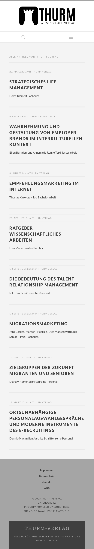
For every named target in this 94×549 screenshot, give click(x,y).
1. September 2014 (21, 313)
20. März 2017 (18, 71)
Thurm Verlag (42, 71)
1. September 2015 (21, 268)
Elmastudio (61, 511)
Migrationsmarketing (38, 323)
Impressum (46, 470)
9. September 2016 (21, 116)
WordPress (61, 506)
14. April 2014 (18, 357)
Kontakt (47, 482)
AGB (47, 488)
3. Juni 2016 (17, 173)
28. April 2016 (18, 218)
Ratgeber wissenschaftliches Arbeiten (35, 234)
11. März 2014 (18, 402)
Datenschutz (46, 476)
